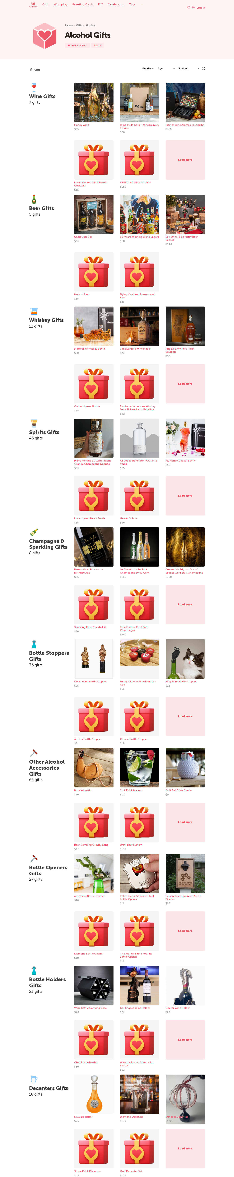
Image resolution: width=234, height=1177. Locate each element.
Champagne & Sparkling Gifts (48, 541)
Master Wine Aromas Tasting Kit (185, 121)
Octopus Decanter (177, 1113)
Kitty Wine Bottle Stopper (181, 678)
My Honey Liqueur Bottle (181, 457)
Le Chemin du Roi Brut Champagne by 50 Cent (134, 568)
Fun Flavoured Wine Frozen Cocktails (90, 181)
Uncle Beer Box (83, 233)
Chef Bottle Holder (85, 1059)
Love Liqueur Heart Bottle (89, 515)
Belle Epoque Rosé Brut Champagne (134, 625)
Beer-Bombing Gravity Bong (91, 841)
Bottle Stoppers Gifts (49, 653)
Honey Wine (81, 121)
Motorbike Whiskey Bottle (90, 345)
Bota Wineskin (83, 787)
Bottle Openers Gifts (48, 867)
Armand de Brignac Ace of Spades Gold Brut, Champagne (184, 568)
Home (69, 22)
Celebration (116, 4)
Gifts (45, 4)
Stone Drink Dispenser (87, 1167)
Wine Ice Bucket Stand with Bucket (137, 1061)
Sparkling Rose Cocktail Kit (90, 623)
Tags (132, 4)
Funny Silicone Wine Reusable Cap (138, 680)
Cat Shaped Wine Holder (135, 1004)
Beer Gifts (41, 205)
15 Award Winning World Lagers (139, 233)
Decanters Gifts (48, 1085)
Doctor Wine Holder (178, 1004)
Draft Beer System (131, 841)
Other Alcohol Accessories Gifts (47, 764)
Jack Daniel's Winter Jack (135, 345)
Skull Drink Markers (131, 787)
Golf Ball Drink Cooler (179, 787)
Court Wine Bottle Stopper (90, 678)
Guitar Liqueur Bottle (87, 403)
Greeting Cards (82, 4)
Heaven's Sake (128, 515)
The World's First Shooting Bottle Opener (136, 952)
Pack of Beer (81, 291)
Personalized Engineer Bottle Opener (183, 894)
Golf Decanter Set (131, 1167)
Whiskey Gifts (46, 317)
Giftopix (33, 4)
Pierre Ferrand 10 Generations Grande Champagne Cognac (92, 459)
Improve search (77, 42)
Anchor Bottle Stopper (88, 735)
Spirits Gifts (44, 429)
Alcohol (90, 22)
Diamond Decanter (131, 1113)
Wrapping (60, 4)
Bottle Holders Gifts (47, 979)
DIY (100, 4)
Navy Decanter (83, 1113)
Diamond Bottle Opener (88, 950)
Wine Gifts (42, 93)
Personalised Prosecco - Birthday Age (88, 568)
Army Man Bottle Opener (89, 892)
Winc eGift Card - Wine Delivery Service (139, 123)
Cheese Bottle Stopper (134, 735)
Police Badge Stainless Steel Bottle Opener (137, 894)
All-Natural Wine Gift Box (135, 179)
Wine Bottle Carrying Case (90, 1004)
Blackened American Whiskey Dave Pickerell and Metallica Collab (138, 406)
